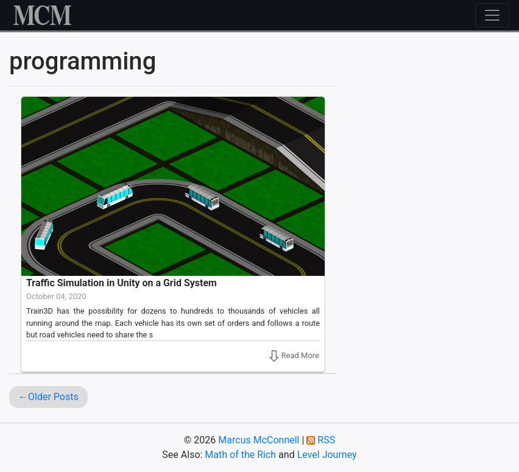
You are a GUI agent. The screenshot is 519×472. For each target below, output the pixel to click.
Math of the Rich (240, 454)
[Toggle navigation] (492, 15)
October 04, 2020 (56, 296)
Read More (289, 355)
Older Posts (53, 397)
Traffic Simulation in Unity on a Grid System (121, 283)
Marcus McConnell (258, 440)
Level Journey (327, 454)
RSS (326, 440)
